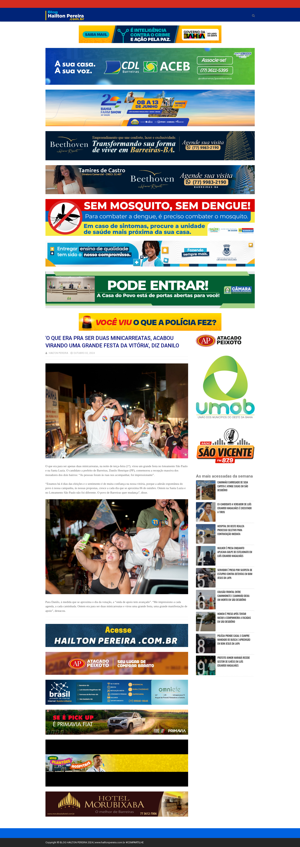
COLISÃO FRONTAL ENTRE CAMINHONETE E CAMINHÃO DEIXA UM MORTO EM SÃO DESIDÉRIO (234, 596)
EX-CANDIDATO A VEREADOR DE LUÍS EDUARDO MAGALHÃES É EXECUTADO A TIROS (235, 508)
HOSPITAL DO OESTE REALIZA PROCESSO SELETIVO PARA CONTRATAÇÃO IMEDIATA (231, 530)
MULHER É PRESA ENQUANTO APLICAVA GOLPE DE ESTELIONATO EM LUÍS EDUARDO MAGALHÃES (235, 552)
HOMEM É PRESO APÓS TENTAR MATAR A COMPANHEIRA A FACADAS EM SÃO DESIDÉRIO (234, 618)
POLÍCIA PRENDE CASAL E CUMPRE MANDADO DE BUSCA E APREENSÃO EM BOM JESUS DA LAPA (234, 639)
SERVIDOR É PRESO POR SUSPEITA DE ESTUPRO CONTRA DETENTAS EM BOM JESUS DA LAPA (235, 574)
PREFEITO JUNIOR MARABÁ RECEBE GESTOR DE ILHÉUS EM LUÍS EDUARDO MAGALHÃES (234, 661)
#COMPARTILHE (135, 842)
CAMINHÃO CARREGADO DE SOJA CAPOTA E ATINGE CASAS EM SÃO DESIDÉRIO (233, 486)
